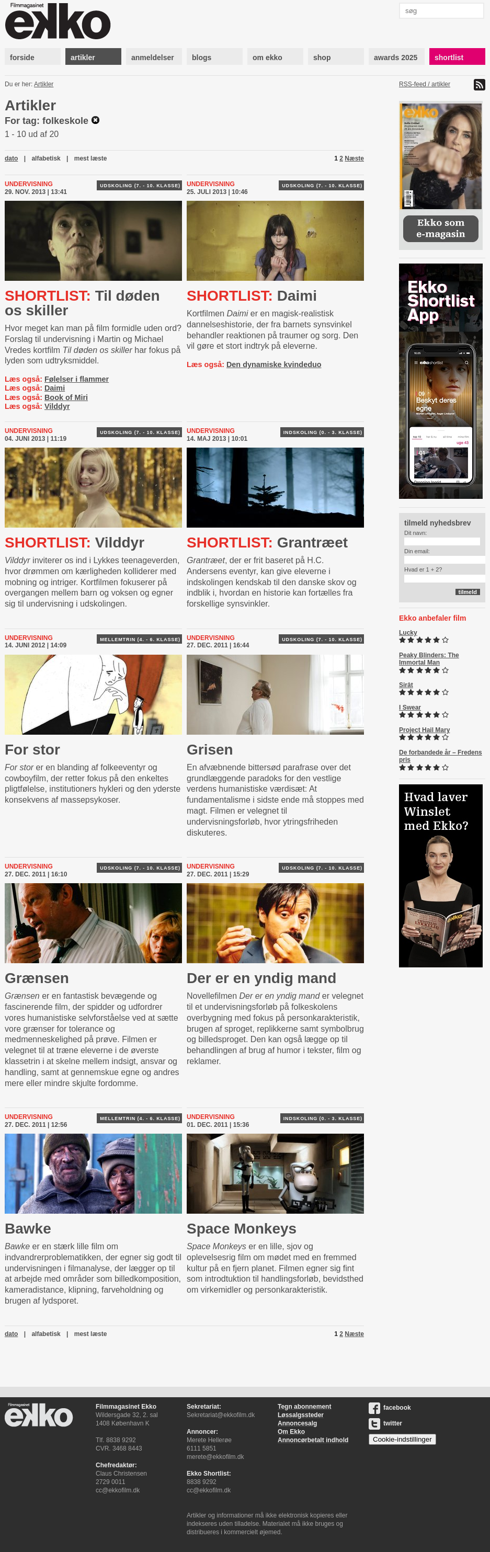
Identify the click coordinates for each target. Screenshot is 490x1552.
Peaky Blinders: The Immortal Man (429, 659)
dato (11, 158)
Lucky (408, 632)
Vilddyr (57, 406)
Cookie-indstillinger (402, 1439)
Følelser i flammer (76, 379)
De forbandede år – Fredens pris (440, 756)
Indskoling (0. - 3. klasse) (322, 432)
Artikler (43, 84)
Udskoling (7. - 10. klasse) (140, 185)
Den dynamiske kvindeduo (274, 364)
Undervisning (29, 184)
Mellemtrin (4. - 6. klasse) (140, 639)
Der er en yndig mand (261, 978)
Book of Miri (66, 397)
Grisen (210, 749)
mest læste (90, 158)
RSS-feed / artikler (424, 84)
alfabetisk (45, 158)
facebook (390, 1407)
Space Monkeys (242, 1228)
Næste (354, 158)
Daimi (54, 388)
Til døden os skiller (82, 303)
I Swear (410, 707)
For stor (32, 749)
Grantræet (267, 542)
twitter (385, 1423)
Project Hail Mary (424, 730)
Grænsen (37, 978)
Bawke (28, 1228)
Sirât (406, 685)
